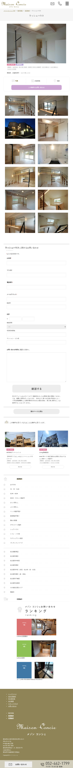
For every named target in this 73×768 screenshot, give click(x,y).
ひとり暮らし (45, 67)
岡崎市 (9, 67)
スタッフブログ (13, 709)
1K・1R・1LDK (23, 67)
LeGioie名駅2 (21, 663)
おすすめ (15, 67)
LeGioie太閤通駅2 (22, 642)
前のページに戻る (36, 417)
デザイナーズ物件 (26, 468)
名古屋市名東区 (15, 588)
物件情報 (20, 11)
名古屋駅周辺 (14, 557)
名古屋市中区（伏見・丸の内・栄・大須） (23, 575)
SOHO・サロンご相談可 (34, 67)
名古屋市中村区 (15, 566)
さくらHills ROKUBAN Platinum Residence (29, 685)
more (20, 472)
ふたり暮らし (54, 67)
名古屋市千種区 (15, 584)
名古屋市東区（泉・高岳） (18, 579)
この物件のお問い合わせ (36, 87)
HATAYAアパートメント (13, 458)
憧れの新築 (13, 526)
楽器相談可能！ (15, 521)
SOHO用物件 (12, 702)
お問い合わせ (12, 711)
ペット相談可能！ (44, 468)
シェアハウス (14, 535)
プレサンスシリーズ (16, 548)
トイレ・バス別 (12, 69)
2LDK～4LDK (14, 499)
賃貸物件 (27, 11)
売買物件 (19, 604)
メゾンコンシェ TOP (9, 11)
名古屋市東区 (14, 561)
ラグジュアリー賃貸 (16, 544)
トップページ (12, 699)
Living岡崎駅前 (44, 458)
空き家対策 (11, 704)
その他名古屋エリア (16, 593)
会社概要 (11, 707)
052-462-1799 (9, 749)
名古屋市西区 (14, 570)
